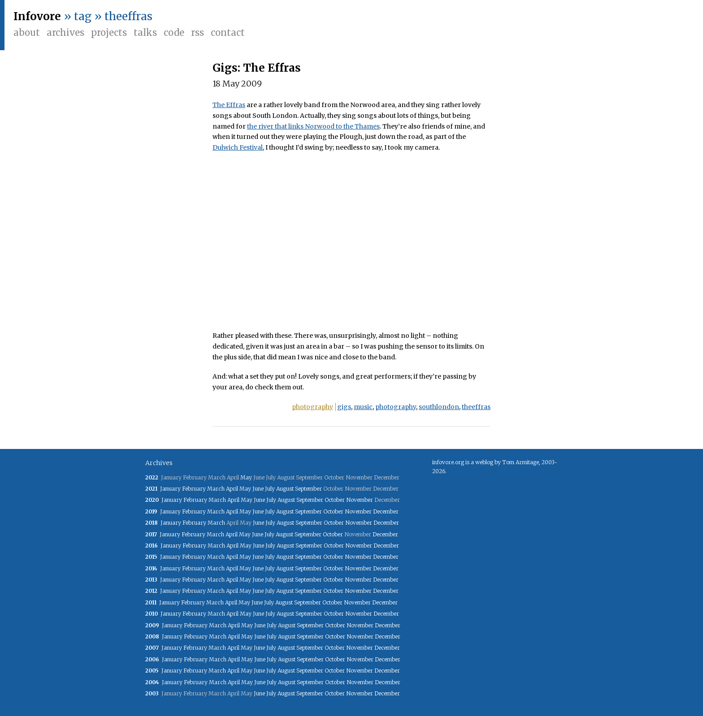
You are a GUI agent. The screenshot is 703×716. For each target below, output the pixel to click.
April (232, 488)
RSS (197, 32)
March (216, 488)
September (308, 488)
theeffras (476, 407)
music (363, 407)
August (285, 488)
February (194, 488)
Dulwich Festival (238, 147)
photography (312, 407)
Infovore (37, 16)
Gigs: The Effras (257, 68)
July (270, 488)
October (335, 499)
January (170, 488)
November (359, 499)
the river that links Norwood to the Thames (313, 126)
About (26, 32)
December (386, 511)
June (258, 488)
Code (174, 32)
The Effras (229, 105)
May (246, 477)
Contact (228, 32)
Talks (145, 32)
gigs (344, 407)
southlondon (439, 407)
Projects (109, 32)
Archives (65, 32)
